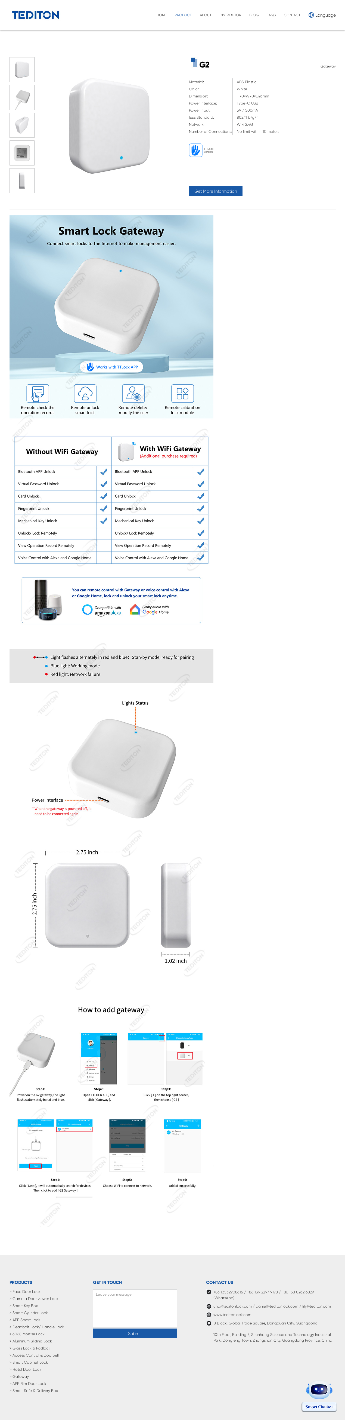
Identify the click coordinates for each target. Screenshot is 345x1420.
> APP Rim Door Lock (28, 1383)
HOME (162, 15)
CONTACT (292, 15)
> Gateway (19, 1376)
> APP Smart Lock (25, 1320)
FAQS (271, 15)
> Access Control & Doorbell (34, 1355)
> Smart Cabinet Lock (29, 1362)
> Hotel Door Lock (25, 1369)
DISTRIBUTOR (230, 15)
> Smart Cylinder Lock (29, 1313)
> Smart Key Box (24, 1306)
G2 (204, 65)
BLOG (254, 15)
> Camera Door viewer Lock (34, 1298)
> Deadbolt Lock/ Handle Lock (37, 1327)
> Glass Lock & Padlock (30, 1348)
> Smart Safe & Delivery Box (34, 1390)
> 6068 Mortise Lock (27, 1334)
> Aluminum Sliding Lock (31, 1341)
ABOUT (206, 15)
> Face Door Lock (25, 1291)
